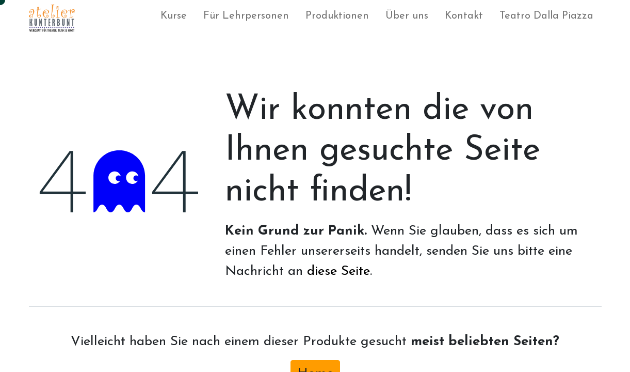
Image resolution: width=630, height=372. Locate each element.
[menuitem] (173, 18)
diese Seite (338, 271)
